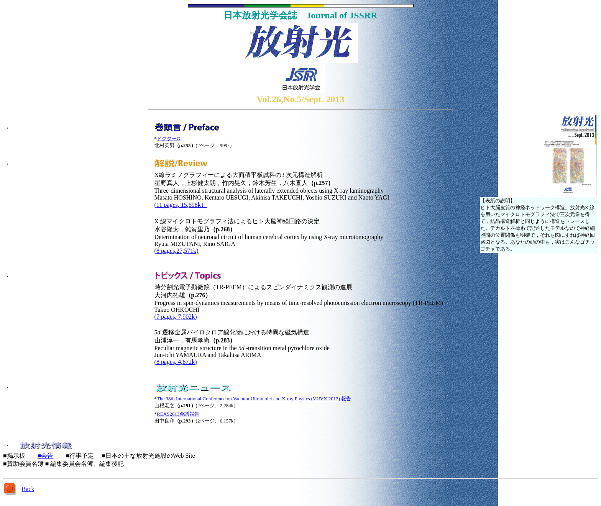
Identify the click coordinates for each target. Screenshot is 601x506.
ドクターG (168, 138)
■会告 (46, 455)
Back (28, 489)
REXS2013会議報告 (178, 414)
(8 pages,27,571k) (176, 250)
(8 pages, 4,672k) (175, 362)
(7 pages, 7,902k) (175, 316)
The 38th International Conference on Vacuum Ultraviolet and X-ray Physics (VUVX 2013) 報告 (254, 398)
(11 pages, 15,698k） (180, 204)
